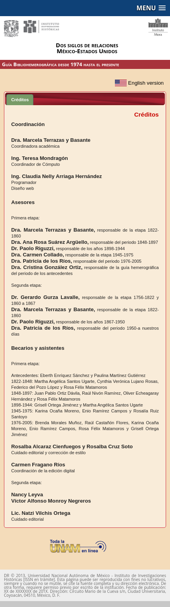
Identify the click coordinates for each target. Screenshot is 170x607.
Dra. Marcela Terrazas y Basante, (53, 230)
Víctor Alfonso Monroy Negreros (51, 501)
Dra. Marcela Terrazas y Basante (51, 140)
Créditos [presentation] (20, 99)
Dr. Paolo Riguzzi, (33, 248)
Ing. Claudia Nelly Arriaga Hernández (56, 176)
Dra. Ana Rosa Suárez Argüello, (50, 242)
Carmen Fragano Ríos (38, 465)
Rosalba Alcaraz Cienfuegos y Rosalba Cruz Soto (72, 446)
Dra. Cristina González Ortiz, (47, 267)
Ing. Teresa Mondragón (39, 158)
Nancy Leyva (27, 494)
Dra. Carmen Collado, (37, 255)
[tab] (19, 99)
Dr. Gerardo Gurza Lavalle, (45, 297)
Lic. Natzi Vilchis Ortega (40, 513)
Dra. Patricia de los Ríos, (41, 261)
